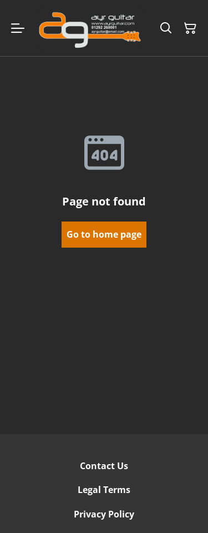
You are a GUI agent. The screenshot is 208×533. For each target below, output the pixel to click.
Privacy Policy (104, 514)
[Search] (166, 28)
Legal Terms (104, 490)
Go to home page (104, 234)
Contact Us (104, 466)
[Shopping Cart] (190, 28)
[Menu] (18, 28)
